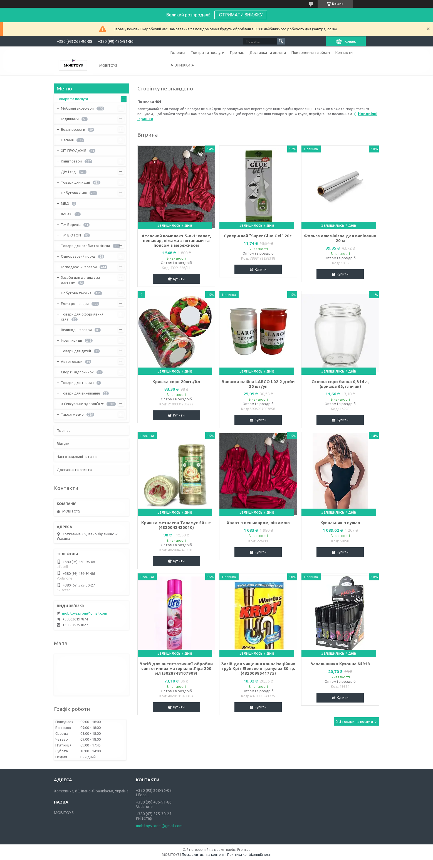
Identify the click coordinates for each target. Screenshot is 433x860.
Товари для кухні (75, 182)
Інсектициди (71, 340)
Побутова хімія (74, 193)
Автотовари (71, 361)
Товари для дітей (76, 351)
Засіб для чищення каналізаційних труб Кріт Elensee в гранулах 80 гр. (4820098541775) (258, 668)
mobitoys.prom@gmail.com (84, 613)
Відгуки (63, 443)
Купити (179, 279)
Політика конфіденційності (249, 854)
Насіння (67, 140)
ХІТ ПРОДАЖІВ (73, 150)
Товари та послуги (207, 52)
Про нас (237, 52)
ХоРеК (66, 214)
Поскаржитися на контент (203, 854)
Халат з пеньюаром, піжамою (258, 522)
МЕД (65, 203)
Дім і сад (68, 172)
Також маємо (72, 414)
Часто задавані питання (77, 457)
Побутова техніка (76, 293)
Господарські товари (79, 267)
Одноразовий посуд (78, 256)
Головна (177, 52)
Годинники (70, 119)
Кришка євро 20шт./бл (176, 381)
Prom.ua (244, 849)
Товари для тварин (77, 383)
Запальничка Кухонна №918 (340, 663)
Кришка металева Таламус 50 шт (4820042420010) (176, 525)
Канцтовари (71, 161)
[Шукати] (281, 41)
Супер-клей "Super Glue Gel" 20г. (258, 235)
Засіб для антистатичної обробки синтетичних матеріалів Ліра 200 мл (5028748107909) (176, 668)
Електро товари (75, 303)
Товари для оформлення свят (82, 316)
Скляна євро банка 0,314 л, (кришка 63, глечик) (340, 384)
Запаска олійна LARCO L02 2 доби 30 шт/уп (258, 384)
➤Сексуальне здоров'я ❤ (82, 404)
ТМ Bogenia (71, 224)
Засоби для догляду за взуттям (80, 279)
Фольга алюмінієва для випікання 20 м (340, 238)
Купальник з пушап (340, 522)
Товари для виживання (80, 393)
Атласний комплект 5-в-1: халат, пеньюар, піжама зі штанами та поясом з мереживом (176, 240)
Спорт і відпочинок (77, 372)
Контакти (344, 52)
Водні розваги (73, 129)
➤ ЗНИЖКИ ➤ (182, 65)
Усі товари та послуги (354, 721)
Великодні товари (76, 330)
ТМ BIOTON (71, 235)
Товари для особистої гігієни (85, 246)
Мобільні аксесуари (77, 108)
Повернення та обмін (310, 52)
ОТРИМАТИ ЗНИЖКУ (241, 14)
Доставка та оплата (267, 52)
